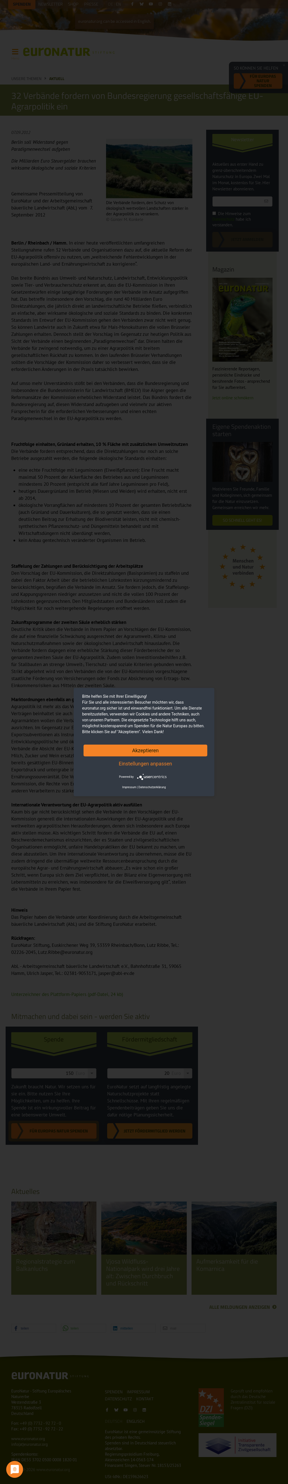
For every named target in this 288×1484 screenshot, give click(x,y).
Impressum (129, 787)
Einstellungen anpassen (145, 763)
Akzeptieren (145, 750)
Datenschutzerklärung (152, 787)
